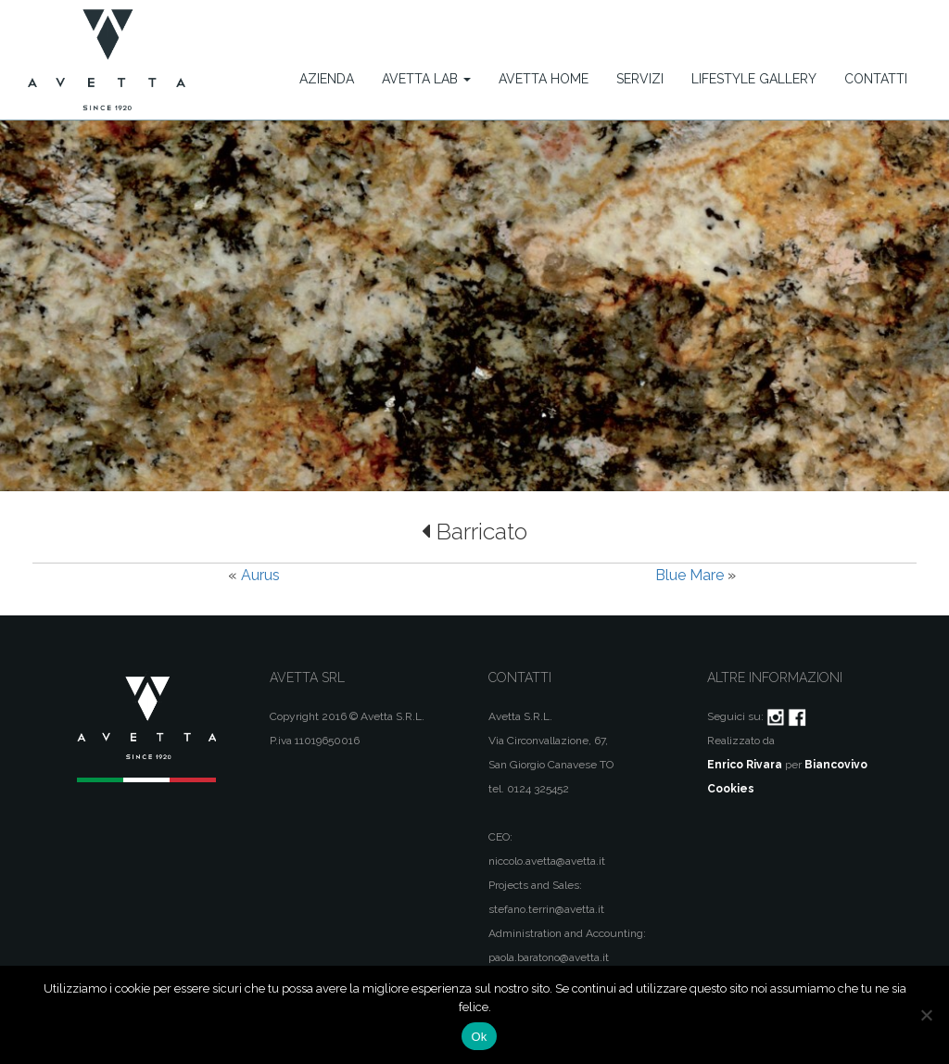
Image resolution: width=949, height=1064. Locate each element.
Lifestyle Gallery (753, 78)
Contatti (875, 78)
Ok (479, 1037)
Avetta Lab (426, 78)
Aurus (260, 575)
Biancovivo (835, 764)
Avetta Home (543, 78)
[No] (926, 1015)
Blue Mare (689, 575)
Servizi (640, 78)
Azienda (326, 78)
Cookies (730, 788)
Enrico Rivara (744, 764)
